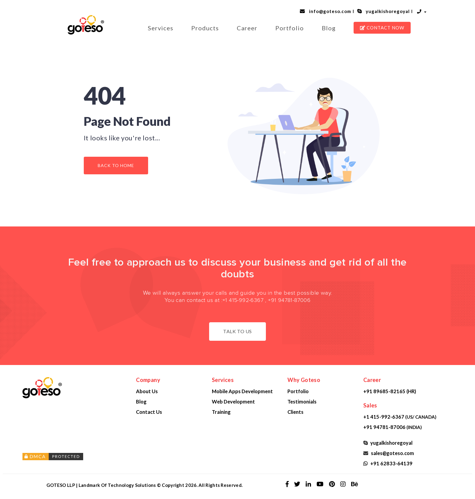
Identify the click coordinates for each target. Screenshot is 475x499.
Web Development (233, 401)
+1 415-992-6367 (242, 300)
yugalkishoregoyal (386, 11)
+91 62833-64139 (390, 463)
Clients (295, 412)
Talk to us (237, 331)
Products (205, 28)
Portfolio (289, 28)
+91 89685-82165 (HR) (389, 391)
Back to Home (116, 165)
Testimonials (302, 401)
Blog (329, 28)
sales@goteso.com (391, 453)
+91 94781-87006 (289, 300)
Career (247, 28)
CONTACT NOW (382, 27)
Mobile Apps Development (242, 391)
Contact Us (149, 412)
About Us (147, 391)
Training (221, 412)
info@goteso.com (329, 11)
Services (160, 28)
